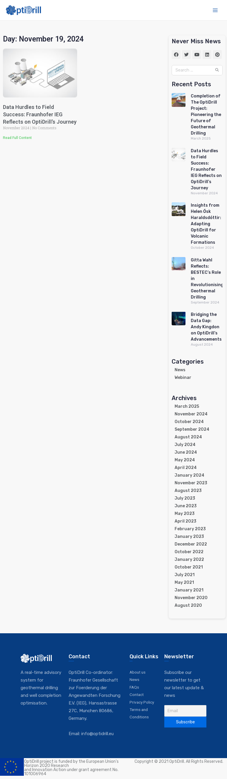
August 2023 (188, 490)
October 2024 (189, 421)
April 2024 (186, 467)
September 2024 (192, 429)
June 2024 (186, 452)
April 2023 (185, 521)
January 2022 (189, 559)
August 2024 (188, 437)
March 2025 (187, 406)
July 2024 (185, 444)
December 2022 (191, 544)
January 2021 (189, 590)
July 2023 (185, 498)
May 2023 (185, 513)
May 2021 (184, 582)
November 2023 (191, 482)
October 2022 (189, 551)
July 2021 (185, 574)
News (180, 369)
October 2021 (189, 567)
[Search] (217, 70)
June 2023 (186, 505)
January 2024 (189, 475)
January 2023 (189, 536)
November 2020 (191, 597)
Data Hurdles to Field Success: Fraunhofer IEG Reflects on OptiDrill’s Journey (40, 114)
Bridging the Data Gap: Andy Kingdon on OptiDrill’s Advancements (206, 327)
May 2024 (185, 460)
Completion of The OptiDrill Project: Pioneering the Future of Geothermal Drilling (206, 115)
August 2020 (188, 605)
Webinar (183, 377)
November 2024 (191, 414)
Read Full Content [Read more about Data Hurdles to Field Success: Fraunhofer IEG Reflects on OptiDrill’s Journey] (17, 138)
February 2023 (190, 528)
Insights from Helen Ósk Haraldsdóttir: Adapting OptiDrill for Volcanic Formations (206, 224)
